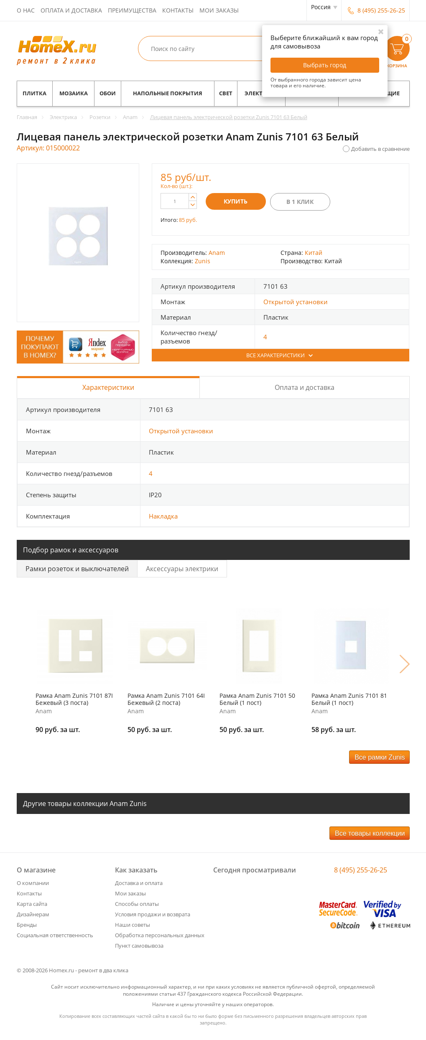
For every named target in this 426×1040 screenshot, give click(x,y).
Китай (313, 253)
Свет (225, 93)
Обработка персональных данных (159, 935)
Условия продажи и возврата (152, 914)
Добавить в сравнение (380, 149)
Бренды (27, 924)
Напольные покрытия (167, 93)
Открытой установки (295, 302)
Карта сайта (32, 904)
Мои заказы (219, 10)
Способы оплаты (137, 904)
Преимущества (132, 10)
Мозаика (73, 93)
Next (405, 664)
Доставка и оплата (139, 883)
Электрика (261, 93)
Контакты (178, 10)
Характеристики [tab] (108, 387)
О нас (26, 10)
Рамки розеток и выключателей (77, 568)
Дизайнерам (33, 914)
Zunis (202, 261)
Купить (235, 201)
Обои (107, 93)
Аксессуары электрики (182, 568)
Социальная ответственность (55, 935)
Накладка (163, 516)
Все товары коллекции (370, 833)
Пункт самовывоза (139, 945)
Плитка (34, 93)
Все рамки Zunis (380, 757)
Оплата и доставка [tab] (304, 387)
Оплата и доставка (71, 10)
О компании (33, 883)
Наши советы (132, 924)
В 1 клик (300, 202)
